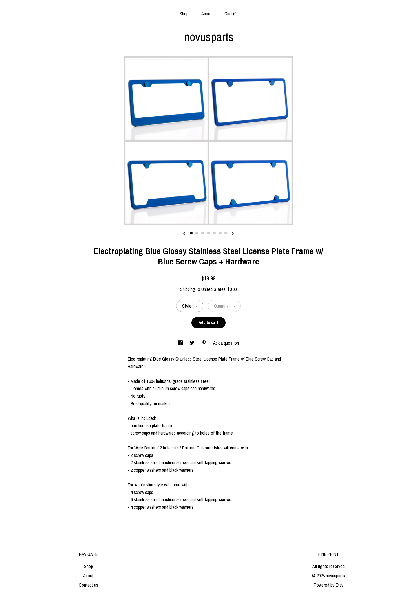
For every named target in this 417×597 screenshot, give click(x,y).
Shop (184, 13)
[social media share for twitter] (193, 343)
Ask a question (226, 343)
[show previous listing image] (184, 234)
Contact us (88, 585)
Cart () (231, 13)
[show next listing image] (232, 234)
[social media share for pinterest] (204, 343)
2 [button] (196, 233)
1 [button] (191, 233)
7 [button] (225, 233)
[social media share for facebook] (181, 343)
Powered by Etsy (328, 585)
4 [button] (208, 233)
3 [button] (202, 233)
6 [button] (220, 233)
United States (213, 289)
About (206, 13)
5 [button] (214, 233)
